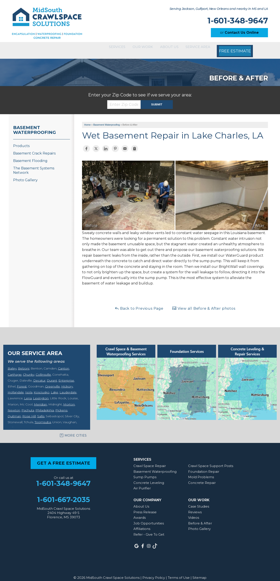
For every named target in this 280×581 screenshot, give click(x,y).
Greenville (52, 381)
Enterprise (66, 375)
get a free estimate (63, 457)
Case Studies (198, 501)
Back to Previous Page (139, 302)
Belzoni (23, 363)
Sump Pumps (144, 471)
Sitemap (199, 572)
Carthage (15, 369)
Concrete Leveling (148, 477)
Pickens (61, 405)
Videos (193, 512)
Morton (69, 399)
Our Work (130, 48)
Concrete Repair (202, 477)
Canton (63, 363)
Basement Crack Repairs (34, 148)
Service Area (197, 48)
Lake (54, 387)
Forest (22, 381)
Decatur (39, 375)
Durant (52, 375)
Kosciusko (41, 387)
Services (98, 48)
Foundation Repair (203, 466)
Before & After (200, 518)
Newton (14, 405)
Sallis (40, 411)
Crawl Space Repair (149, 460)
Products (21, 140)
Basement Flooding (30, 155)
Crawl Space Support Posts (210, 460)
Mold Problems (201, 471)
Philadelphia (44, 405)
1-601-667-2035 (63, 493)
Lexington (41, 393)
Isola (28, 387)
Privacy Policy (153, 572)
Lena (28, 393)
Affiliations (141, 523)
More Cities (76, 430)
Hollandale (16, 387)
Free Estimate (236, 48)
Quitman (14, 411)
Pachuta (27, 405)
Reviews (195, 506)
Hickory (67, 381)
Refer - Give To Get (148, 529)
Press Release (145, 506)
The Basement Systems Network (33, 165)
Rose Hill (29, 411)
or (239, 32)
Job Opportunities (148, 518)
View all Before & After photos (203, 302)
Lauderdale (68, 387)
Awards (139, 512)
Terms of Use (179, 572)
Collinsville (43, 369)
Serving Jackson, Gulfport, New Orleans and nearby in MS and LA (219, 9)
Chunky (28, 369)
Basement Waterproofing (34, 124)
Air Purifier (142, 483)
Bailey (12, 363)
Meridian (40, 399)
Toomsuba (43, 417)
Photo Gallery (25, 174)
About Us (162, 48)
